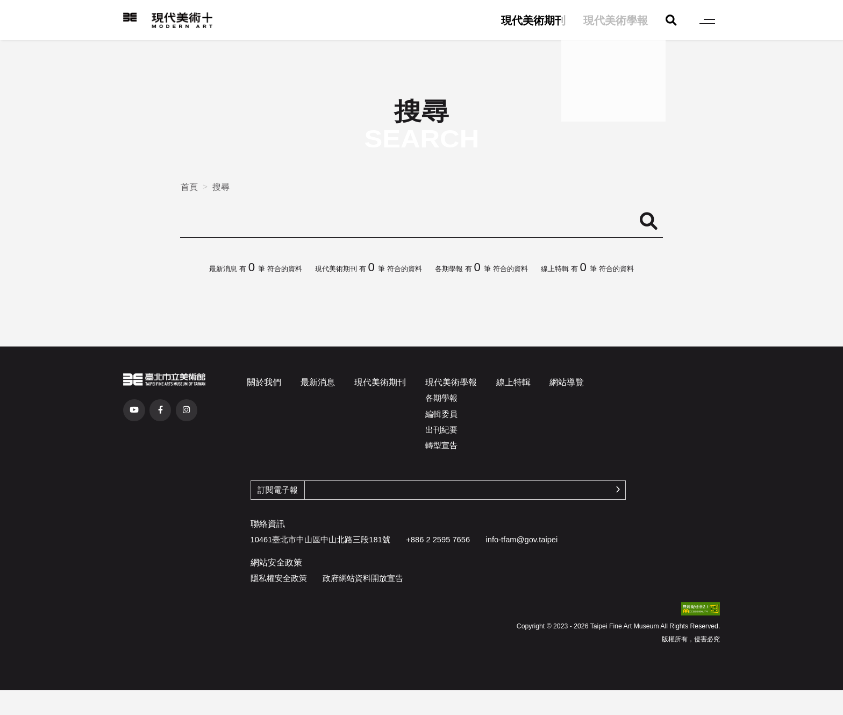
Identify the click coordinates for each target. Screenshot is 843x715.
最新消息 (318, 382)
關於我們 (264, 382)
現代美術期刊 (533, 20)
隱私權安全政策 (279, 578)
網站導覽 (566, 382)
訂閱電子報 (278, 490)
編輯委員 (441, 414)
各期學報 (441, 398)
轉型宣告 (441, 445)
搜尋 (221, 187)
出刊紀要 (441, 430)
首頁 (189, 187)
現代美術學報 (615, 20)
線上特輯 (513, 382)
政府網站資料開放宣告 (363, 578)
